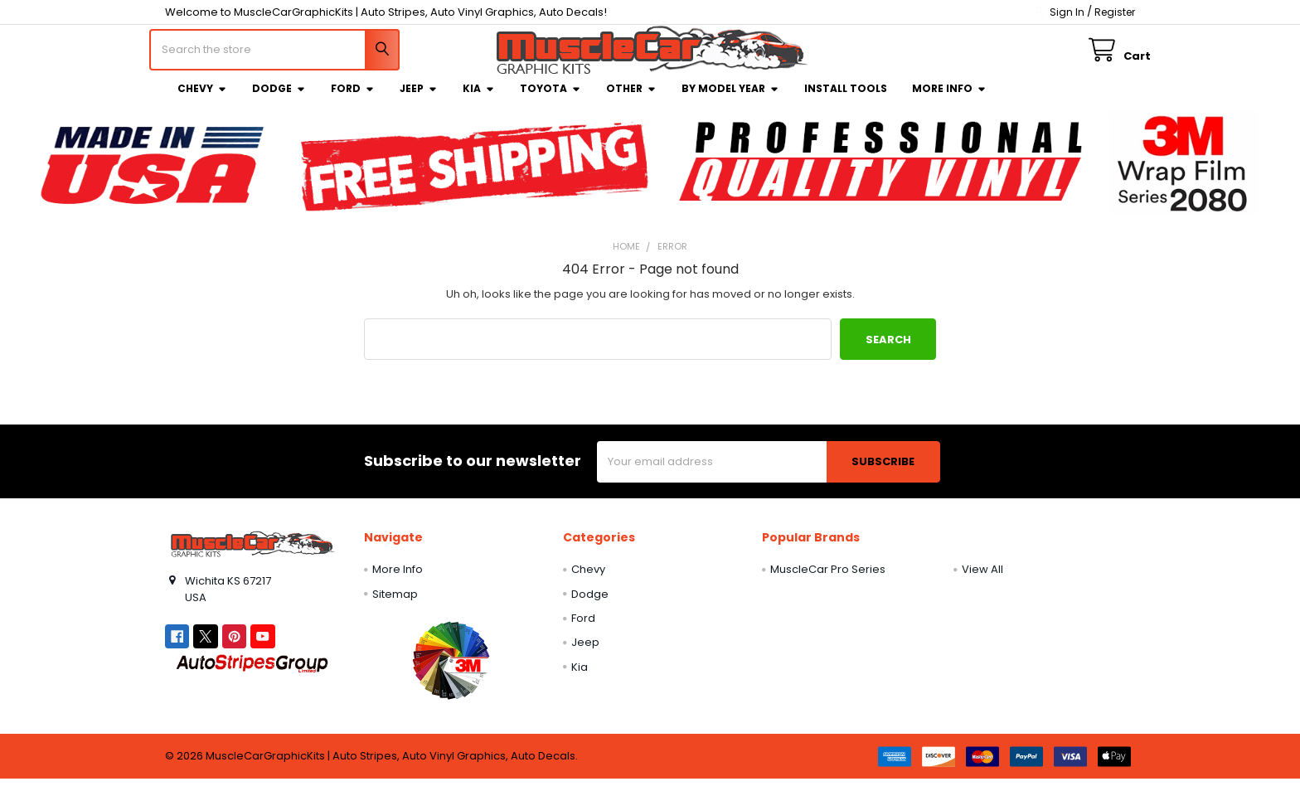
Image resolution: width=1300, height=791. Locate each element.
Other (631, 100)
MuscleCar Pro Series (827, 581)
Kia (479, 100)
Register (1114, 12)
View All (982, 581)
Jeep (419, 100)
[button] (450, 671)
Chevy (202, 100)
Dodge (279, 100)
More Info (949, 100)
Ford (353, 100)
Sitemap (395, 606)
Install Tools (845, 100)
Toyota (550, 100)
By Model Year (730, 100)
